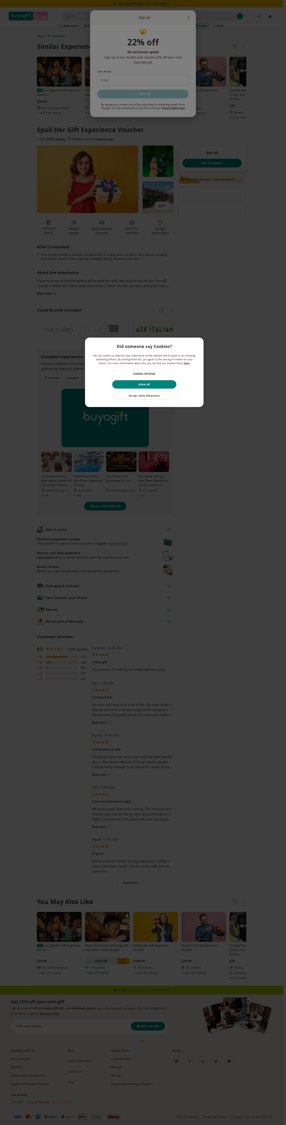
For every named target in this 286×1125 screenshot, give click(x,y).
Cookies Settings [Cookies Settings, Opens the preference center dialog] (144, 373)
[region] (144, 372)
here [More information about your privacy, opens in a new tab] (187, 363)
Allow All (144, 384)
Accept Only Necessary (144, 395)
